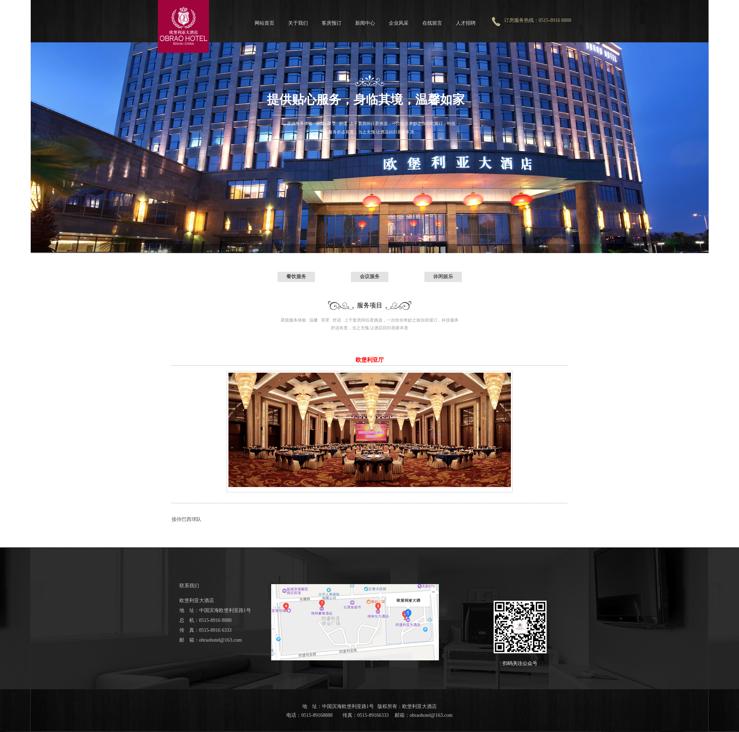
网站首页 (264, 23)
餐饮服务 (296, 276)
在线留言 (432, 23)
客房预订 (331, 23)
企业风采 (399, 23)
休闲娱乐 (443, 276)
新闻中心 (365, 23)
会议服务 (370, 276)
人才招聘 (466, 23)
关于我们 (298, 23)
